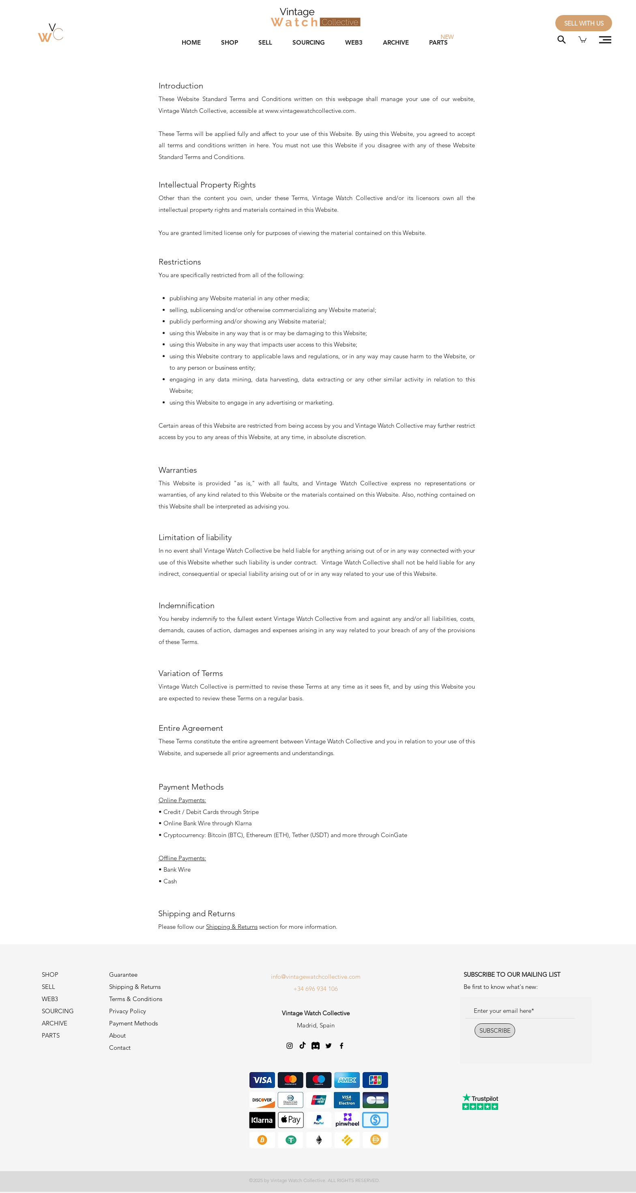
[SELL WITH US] (583, 23)
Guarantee (123, 974)
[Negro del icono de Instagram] (290, 1046)
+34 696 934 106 (315, 989)
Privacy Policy (127, 1011)
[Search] (561, 39)
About (117, 1035)
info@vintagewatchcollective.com (316, 976)
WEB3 (50, 999)
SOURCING (58, 1011)
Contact (120, 1047)
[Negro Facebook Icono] (341, 1046)
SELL (48, 987)
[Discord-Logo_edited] (316, 1046)
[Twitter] (328, 1046)
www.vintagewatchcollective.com (310, 110)
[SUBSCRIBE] (495, 1030)
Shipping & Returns (232, 926)
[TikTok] (303, 1046)
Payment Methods (134, 1023)
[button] (582, 39)
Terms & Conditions (135, 999)
